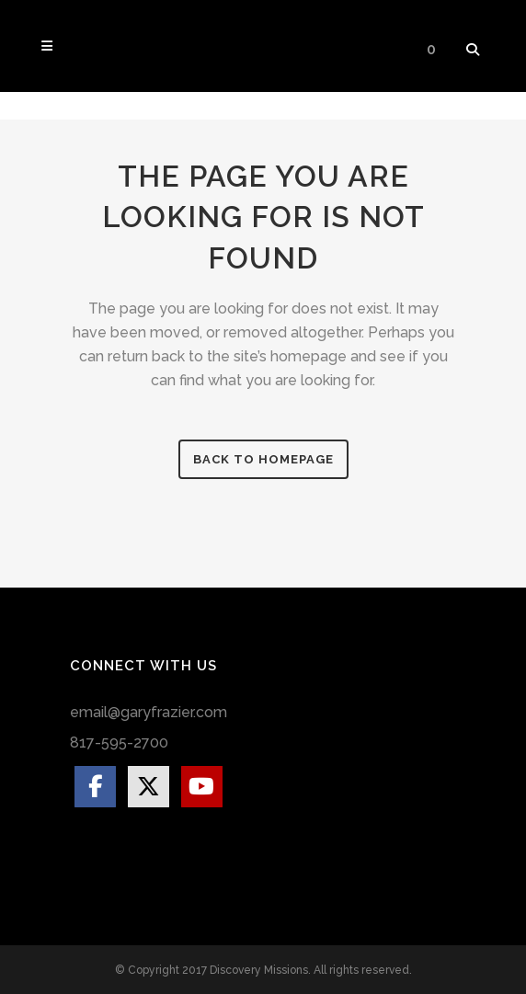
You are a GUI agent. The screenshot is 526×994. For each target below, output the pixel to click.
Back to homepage (263, 459)
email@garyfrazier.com (148, 712)
